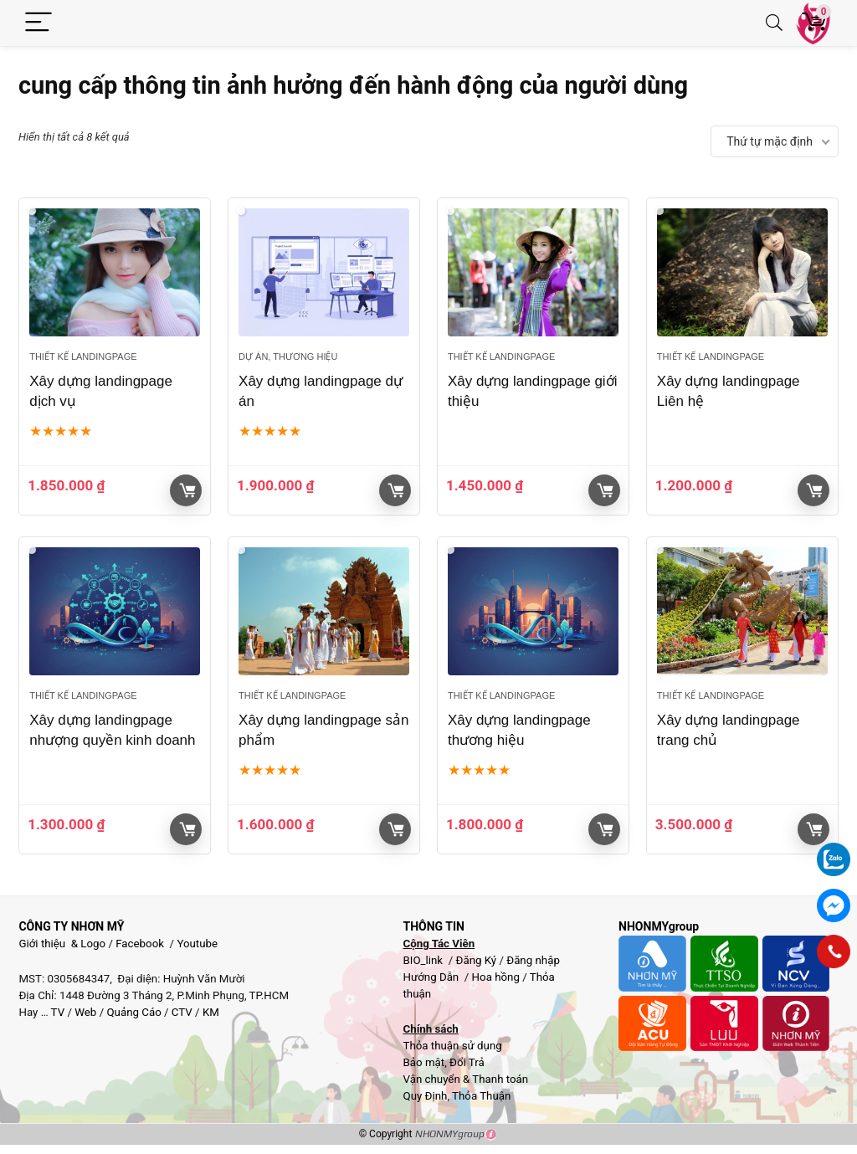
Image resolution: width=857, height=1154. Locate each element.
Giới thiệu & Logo (61, 943)
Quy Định (425, 1096)
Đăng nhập (533, 960)
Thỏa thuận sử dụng (452, 1045)
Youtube (197, 943)
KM (211, 1012)
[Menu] (38, 23)
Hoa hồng (496, 977)
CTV (182, 1012)
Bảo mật (423, 1062)
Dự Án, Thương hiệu (288, 356)
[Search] (774, 23)
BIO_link (424, 960)
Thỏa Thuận (480, 1096)
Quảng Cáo (133, 1012)
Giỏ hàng (187, 490)
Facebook (139, 943)
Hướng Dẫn (432, 977)
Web (85, 1012)
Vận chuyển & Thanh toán (465, 1079)
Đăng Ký (477, 960)
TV (57, 1012)
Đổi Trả (467, 1062)
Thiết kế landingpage (82, 356)
